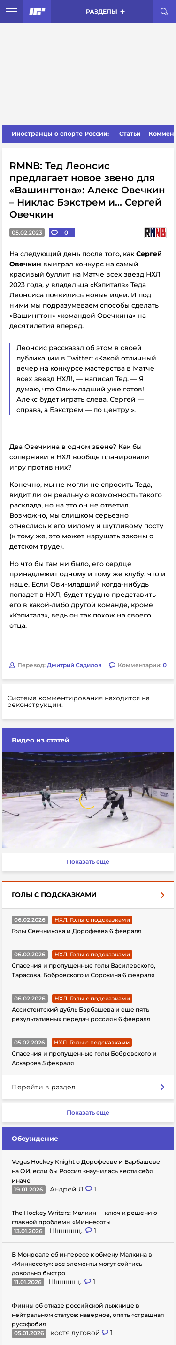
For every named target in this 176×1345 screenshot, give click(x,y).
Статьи (130, 133)
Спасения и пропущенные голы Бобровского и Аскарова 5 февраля (84, 1058)
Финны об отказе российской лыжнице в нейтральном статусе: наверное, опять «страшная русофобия (88, 1315)
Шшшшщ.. (67, 1231)
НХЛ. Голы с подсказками (92, 919)
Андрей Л (67, 1189)
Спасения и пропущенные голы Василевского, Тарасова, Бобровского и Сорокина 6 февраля (83, 970)
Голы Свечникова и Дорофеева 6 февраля (77, 930)
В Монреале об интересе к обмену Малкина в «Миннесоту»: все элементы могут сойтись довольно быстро (82, 1264)
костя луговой (76, 1333)
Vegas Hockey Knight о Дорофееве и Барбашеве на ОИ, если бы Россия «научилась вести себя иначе (86, 1171)
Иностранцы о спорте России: (60, 133)
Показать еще (88, 861)
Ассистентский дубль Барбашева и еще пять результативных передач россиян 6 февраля (81, 1014)
